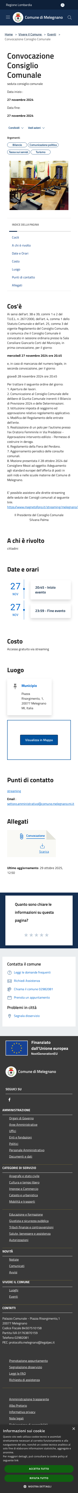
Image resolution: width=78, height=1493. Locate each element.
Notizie (14, 1259)
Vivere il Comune (30, 34)
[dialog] (39, 1459)
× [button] (73, 1428)
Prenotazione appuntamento (28, 1360)
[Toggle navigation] (8, 17)
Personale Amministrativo (26, 1150)
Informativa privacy (22, 1412)
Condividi (17, 128)
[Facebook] (10, 1100)
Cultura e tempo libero (24, 1182)
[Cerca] (69, 17)
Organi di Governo (21, 1118)
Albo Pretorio (18, 1405)
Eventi (51, 34)
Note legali (16, 1418)
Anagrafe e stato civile (24, 1176)
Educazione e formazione (26, 1214)
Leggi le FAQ (17, 1373)
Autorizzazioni (18, 1240)
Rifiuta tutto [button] (39, 1478)
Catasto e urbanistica (23, 1195)
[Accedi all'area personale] (62, 5)
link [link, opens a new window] (16, 1460)
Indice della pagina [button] (25, 224)
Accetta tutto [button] (39, 1468)
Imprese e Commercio (23, 1188)
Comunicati (16, 1265)
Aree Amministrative (23, 1124)
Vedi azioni (37, 128)
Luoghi (13, 1290)
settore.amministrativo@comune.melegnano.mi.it (40, 803)
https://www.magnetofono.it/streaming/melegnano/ (42, 507)
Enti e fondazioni (20, 1137)
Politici (13, 1143)
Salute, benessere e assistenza (30, 1233)
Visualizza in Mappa (39, 740)
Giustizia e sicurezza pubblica (29, 1220)
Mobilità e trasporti (22, 1201)
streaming (14, 791)
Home (9, 34)
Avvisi (13, 1272)
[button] (39, 1486)
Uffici (12, 1131)
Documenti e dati (20, 1156)
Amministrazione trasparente (29, 1399)
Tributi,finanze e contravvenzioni (31, 1227)
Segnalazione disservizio (25, 1367)
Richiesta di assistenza (24, 1379)
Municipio (29, 685)
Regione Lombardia (19, 4)
